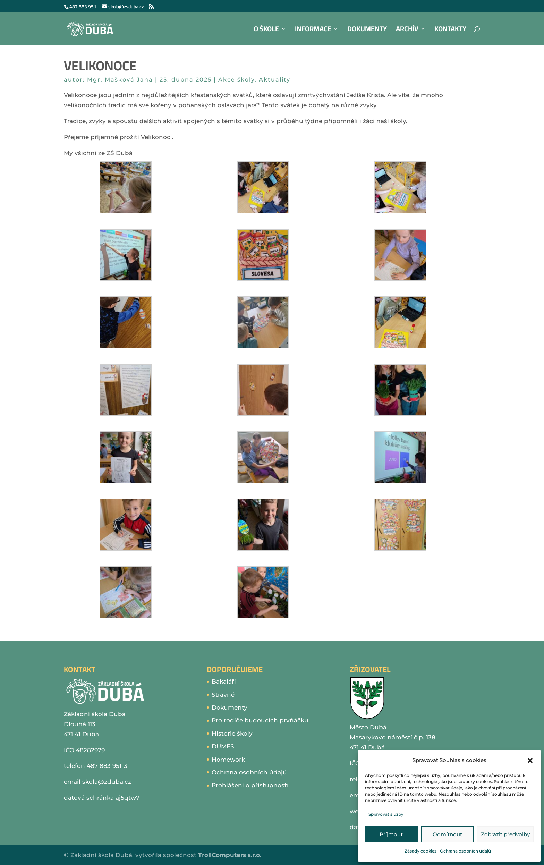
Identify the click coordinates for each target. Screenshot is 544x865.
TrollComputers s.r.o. (229, 854)
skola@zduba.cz (106, 781)
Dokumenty (367, 30)
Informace (313, 30)
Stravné (223, 694)
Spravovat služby (385, 814)
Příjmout (391, 834)
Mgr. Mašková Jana (120, 79)
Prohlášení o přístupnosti (250, 785)
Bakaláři (224, 681)
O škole (266, 30)
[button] (530, 760)
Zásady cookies (420, 851)
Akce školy (236, 79)
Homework (228, 759)
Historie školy (232, 733)
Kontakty (450, 30)
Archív (407, 30)
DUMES (223, 746)
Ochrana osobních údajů (465, 851)
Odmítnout (447, 834)
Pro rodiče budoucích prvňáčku (260, 720)
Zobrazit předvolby (505, 834)
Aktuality (274, 79)
